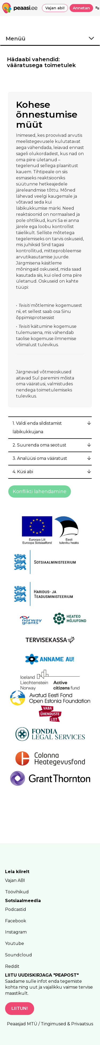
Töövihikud (17, 891)
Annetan (81, 8)
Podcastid (15, 909)
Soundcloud (18, 954)
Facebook (15, 920)
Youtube (14, 943)
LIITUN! (19, 1008)
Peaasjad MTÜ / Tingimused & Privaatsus (50, 1023)
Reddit (12, 966)
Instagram (16, 932)
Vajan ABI (15, 880)
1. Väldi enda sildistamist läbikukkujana (37, 427)
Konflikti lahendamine (39, 491)
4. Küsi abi (23, 471)
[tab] (50, 427)
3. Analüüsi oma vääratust (40, 458)
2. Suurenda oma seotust (39, 445)
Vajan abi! (55, 8)
